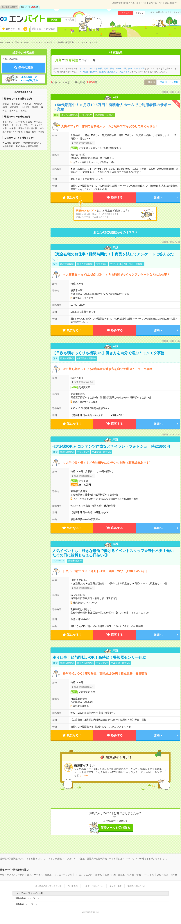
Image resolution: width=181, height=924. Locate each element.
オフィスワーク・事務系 (91, 68)
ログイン (139, 13)
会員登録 (125, 13)
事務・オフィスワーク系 (14, 122)
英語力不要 (8, 146)
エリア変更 (68, 19)
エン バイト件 (29, 7)
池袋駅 (35, 107)
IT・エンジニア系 (83, 875)
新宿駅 (6, 104)
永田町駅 (14, 110)
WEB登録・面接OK (11, 143)
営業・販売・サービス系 (115, 68)
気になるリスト (16, 29)
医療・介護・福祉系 (28, 128)
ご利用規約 (72, 886)
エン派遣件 (9, 7)
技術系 (13, 128)
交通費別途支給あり (32, 143)
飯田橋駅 (14, 107)
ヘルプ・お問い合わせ (158, 12)
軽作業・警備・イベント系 (141, 875)
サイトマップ (175, 12)
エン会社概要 (116, 886)
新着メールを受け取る (115, 827)
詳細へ (158, 197)
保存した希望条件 (45, 29)
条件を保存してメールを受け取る (29, 79)
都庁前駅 (16, 104)
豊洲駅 (24, 110)
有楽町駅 (27, 104)
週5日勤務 (20, 146)
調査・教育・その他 (35, 132)
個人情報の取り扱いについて (48, 886)
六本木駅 (25, 107)
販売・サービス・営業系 (39, 875)
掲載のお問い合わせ (137, 886)
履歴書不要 (33, 146)
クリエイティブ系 (20, 125)
